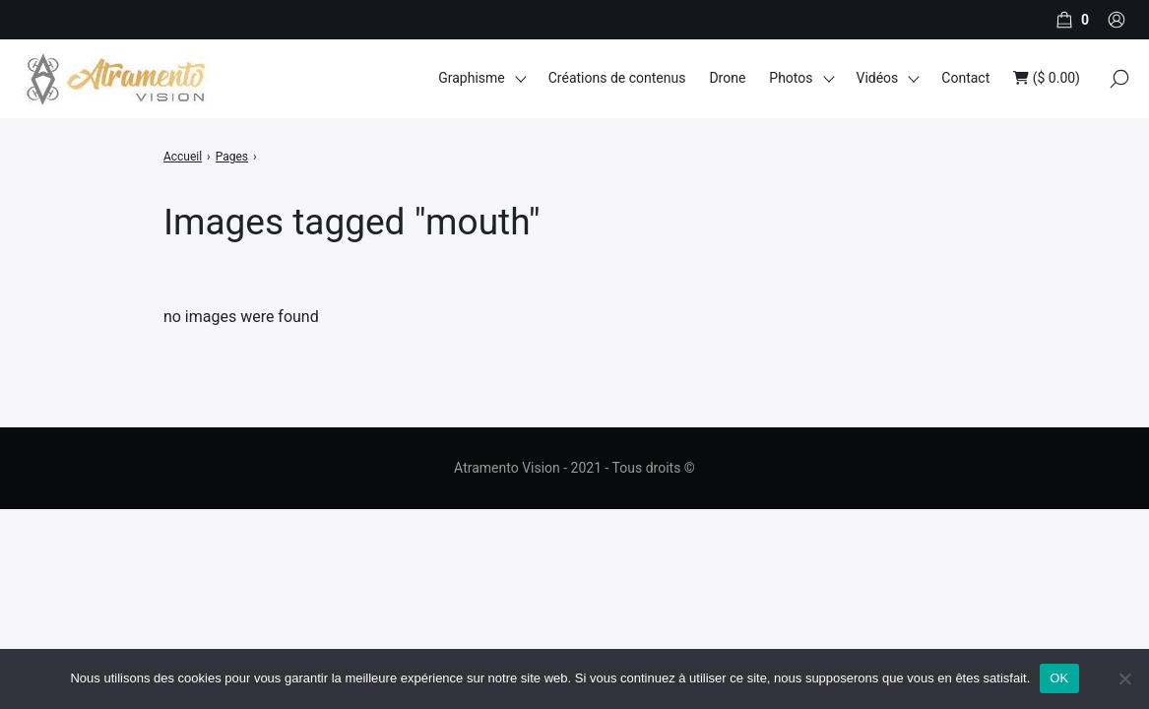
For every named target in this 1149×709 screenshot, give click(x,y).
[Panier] (1070, 20)
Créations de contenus (617, 78)
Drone (727, 78)
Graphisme (471, 78)
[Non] (1124, 678)
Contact (965, 78)
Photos (790, 78)
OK (1059, 678)
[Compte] (1116, 20)
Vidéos (877, 78)
